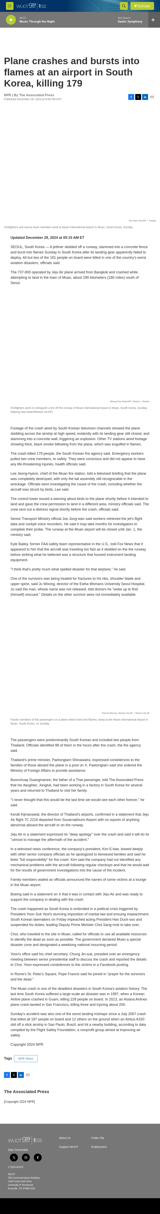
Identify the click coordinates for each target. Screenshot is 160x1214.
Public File (97, 1138)
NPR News (25, 1058)
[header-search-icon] (124, 6)
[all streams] (154, 20)
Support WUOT (68, 1146)
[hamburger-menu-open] (9, 6)
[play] (11, 20)
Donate (144, 6)
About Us (65, 1138)
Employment (99, 1146)
